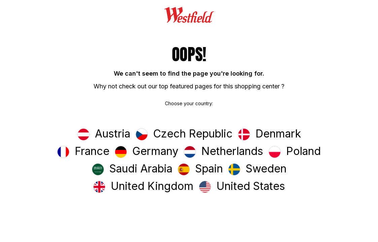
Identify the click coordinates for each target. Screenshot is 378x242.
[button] (103, 134)
